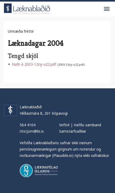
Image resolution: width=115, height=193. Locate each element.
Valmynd (106, 9)
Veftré (64, 124)
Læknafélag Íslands (39, 170)
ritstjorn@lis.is (32, 131)
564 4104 (27, 124)
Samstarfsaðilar (72, 131)
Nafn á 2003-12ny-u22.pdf (34, 64)
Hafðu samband (87, 124)
